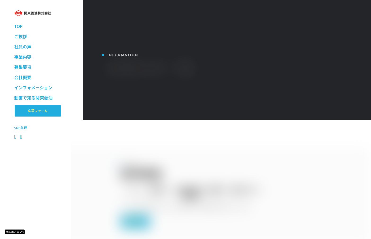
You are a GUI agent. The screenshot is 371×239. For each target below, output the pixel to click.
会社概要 (22, 77)
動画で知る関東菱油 (33, 98)
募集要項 (22, 67)
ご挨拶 (20, 36)
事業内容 (22, 57)
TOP (18, 26)
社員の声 (22, 47)
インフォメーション (33, 87)
